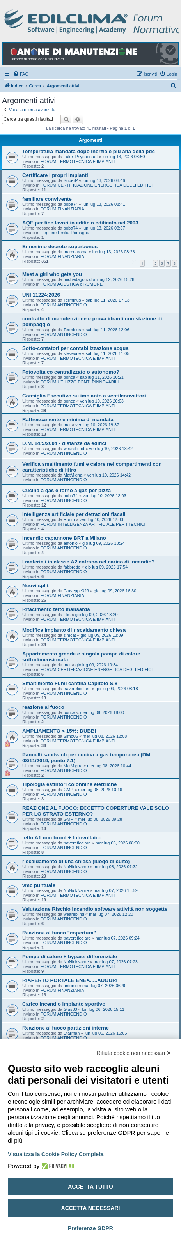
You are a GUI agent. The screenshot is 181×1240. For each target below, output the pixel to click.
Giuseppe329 (76, 590)
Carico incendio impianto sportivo (63, 1004)
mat (67, 424)
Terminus (72, 300)
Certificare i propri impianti (55, 175)
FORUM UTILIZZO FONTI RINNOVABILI (80, 382)
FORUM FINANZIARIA (62, 209)
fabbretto (72, 567)
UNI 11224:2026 (41, 295)
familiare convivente (47, 199)
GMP (68, 789)
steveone (72, 353)
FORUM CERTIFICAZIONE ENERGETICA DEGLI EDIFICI (97, 185)
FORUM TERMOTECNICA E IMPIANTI (78, 161)
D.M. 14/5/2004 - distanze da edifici (64, 443)
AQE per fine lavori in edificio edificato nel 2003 (80, 223)
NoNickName (76, 866)
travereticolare (77, 688)
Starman (72, 1033)
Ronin (69, 519)
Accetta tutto (90, 1186)
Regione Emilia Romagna (65, 232)
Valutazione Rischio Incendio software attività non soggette (94, 909)
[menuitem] (20, 74)
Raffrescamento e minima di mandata (68, 419)
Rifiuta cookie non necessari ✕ (134, 1053)
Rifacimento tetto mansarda (56, 609)
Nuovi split (35, 585)
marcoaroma (76, 251)
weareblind (74, 448)
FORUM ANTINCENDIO (64, 304)
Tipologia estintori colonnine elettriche (69, 784)
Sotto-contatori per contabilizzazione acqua (75, 348)
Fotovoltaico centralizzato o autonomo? (70, 372)
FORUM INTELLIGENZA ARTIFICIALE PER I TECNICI (93, 524)
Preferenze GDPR (90, 1228)
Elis (67, 614)
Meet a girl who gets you (52, 274)
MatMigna (73, 475)
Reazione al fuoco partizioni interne (65, 1028)
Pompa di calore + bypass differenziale (69, 956)
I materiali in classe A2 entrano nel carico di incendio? (88, 562)
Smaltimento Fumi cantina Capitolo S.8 (69, 683)
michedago (74, 279)
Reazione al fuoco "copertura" (59, 933)
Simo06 (71, 736)
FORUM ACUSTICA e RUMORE (72, 284)
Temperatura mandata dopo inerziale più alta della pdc (88, 151)
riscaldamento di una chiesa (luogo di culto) (76, 861)
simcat (70, 635)
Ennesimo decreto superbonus (60, 246)
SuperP (71, 180)
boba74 (71, 204)
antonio (71, 543)
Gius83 (70, 1009)
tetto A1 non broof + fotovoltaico (62, 838)
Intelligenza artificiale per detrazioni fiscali (74, 514)
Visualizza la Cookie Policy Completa (56, 1154)
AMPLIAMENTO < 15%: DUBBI (59, 731)
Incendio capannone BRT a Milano (64, 538)
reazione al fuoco (43, 707)
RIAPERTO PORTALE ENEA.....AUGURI (69, 980)
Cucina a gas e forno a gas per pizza (66, 490)
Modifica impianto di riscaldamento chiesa (74, 630)
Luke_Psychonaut (81, 156)
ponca (69, 377)
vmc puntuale (38, 885)
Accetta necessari (90, 1208)
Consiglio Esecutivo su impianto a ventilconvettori (84, 396)
